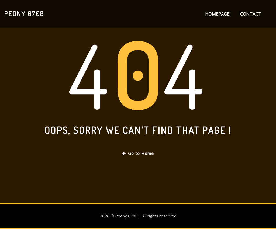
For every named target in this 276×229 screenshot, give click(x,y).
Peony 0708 (24, 13)
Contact (250, 14)
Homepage (217, 14)
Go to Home (138, 153)
